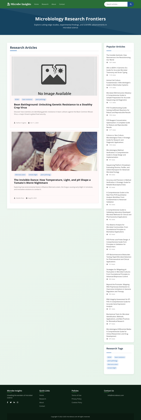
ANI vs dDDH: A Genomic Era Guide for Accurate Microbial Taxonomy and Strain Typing (116, 70)
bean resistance (27, 99)
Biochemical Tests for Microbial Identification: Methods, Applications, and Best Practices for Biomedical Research (118, 317)
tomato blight (33, 175)
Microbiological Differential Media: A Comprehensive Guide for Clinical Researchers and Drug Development (118, 332)
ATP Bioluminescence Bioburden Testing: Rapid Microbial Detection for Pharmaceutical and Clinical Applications (118, 258)
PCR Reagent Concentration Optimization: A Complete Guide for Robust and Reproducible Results (118, 123)
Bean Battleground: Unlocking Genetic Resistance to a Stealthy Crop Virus (53, 106)
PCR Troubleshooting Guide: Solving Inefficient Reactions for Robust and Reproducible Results (118, 110)
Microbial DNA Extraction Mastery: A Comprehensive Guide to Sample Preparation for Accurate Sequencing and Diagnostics (118, 96)
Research (45, 4)
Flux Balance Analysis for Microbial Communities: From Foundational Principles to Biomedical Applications (117, 228)
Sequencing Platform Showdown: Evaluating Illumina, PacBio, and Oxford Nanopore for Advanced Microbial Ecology (118, 168)
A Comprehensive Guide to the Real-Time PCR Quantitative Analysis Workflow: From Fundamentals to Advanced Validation (117, 197)
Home (36, 4)
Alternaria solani (20, 175)
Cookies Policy (77, 402)
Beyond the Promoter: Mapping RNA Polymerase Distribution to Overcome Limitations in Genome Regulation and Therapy (118, 288)
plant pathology (40, 99)
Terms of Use (76, 395)
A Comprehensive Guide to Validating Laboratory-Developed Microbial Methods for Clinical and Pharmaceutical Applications (118, 213)
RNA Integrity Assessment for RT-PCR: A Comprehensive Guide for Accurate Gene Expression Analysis (118, 302)
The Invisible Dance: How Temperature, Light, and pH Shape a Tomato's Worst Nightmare (52, 181)
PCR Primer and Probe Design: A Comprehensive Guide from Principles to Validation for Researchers (118, 243)
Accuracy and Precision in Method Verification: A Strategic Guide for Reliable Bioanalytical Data (118, 182)
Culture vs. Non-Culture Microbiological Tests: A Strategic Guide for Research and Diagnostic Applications (118, 138)
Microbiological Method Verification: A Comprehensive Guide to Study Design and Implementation (117, 153)
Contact (62, 4)
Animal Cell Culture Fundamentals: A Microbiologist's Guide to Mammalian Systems (118, 82)
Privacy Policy (76, 399)
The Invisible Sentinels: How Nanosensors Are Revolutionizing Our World (118, 57)
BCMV (17, 99)
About (54, 4)
